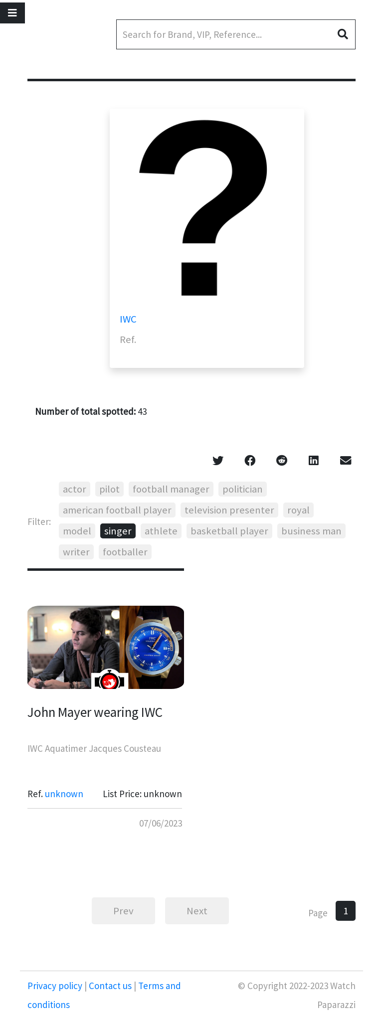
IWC (128, 319)
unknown (64, 794)
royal (298, 510)
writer (76, 551)
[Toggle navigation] (12, 12)
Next (197, 910)
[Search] (236, 34)
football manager (171, 489)
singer (118, 530)
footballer (125, 551)
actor (74, 489)
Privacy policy (55, 986)
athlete (161, 530)
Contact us (110, 986)
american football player (117, 510)
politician (242, 489)
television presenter (229, 510)
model (77, 530)
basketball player (229, 530)
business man (311, 530)
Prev (123, 910)
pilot (109, 489)
